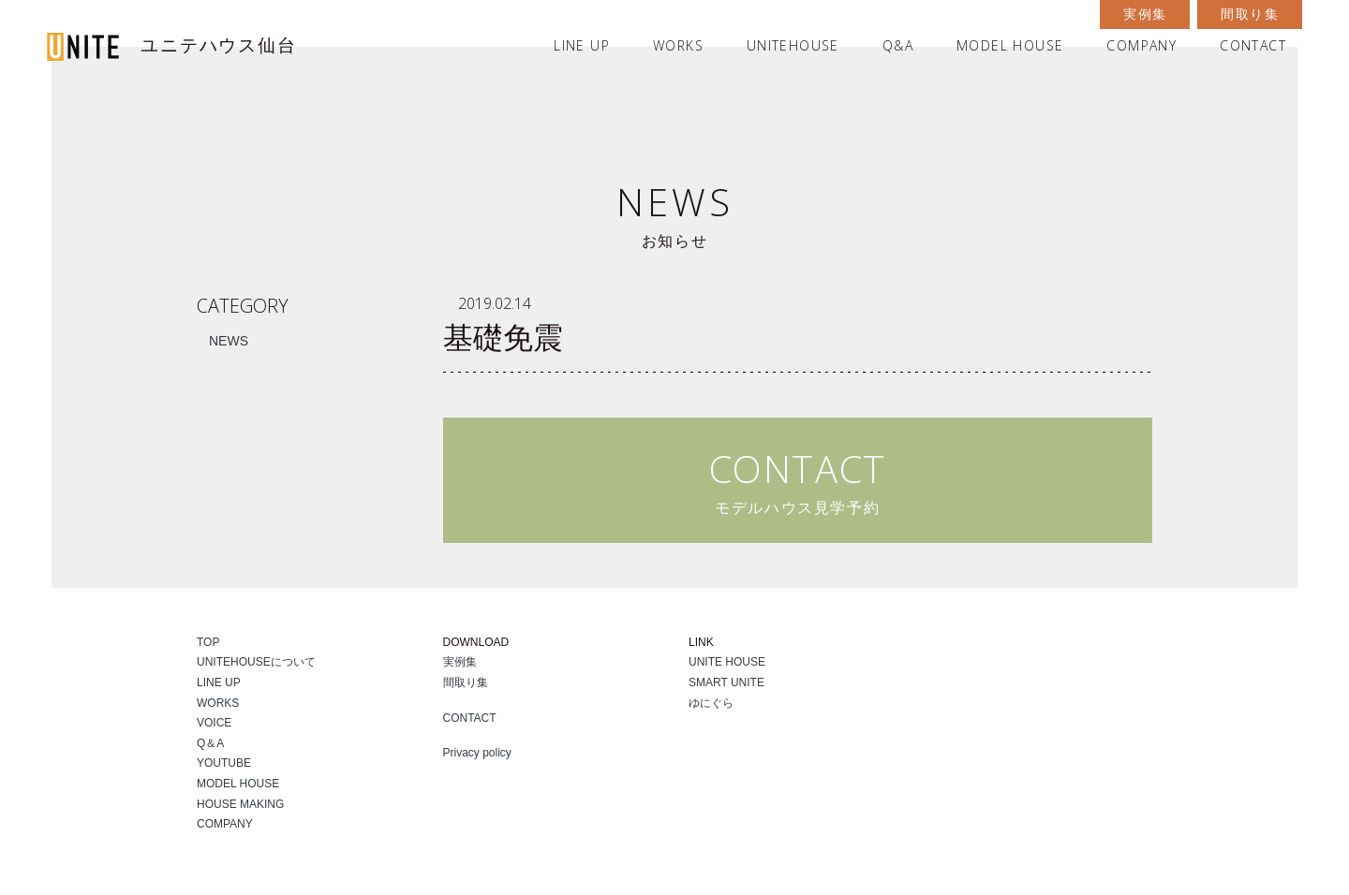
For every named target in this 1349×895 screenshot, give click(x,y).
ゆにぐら (711, 703)
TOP (208, 642)
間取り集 (1250, 14)
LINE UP (582, 45)
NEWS (228, 340)
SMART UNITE (726, 682)
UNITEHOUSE (793, 45)
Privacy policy (477, 752)
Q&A (897, 45)
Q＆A (210, 743)
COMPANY (1141, 45)
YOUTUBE (224, 763)
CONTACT (1253, 45)
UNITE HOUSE (727, 661)
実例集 (1144, 14)
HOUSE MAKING (240, 804)
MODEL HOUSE (1009, 45)
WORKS (678, 45)
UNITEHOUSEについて (256, 661)
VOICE (214, 722)
